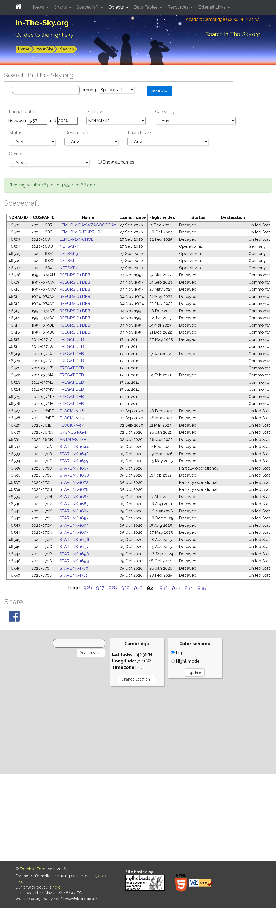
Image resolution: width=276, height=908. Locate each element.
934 (189, 587)
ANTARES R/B (73, 439)
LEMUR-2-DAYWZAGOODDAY (88, 225)
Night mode (185, 661)
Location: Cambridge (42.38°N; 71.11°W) (222, 19)
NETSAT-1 (69, 260)
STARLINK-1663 (74, 468)
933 (176, 587)
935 (202, 587)
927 (100, 587)
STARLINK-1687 (74, 511)
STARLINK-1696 (74, 539)
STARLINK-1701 (73, 575)
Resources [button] (178, 7)
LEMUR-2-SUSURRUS (80, 232)
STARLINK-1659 (74, 460)
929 (125, 587)
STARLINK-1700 (74, 568)
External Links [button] (212, 7)
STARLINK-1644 (74, 446)
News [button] (39, 7)
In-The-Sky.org (42, 22)
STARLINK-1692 (74, 518)
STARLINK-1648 (74, 453)
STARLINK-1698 (74, 554)
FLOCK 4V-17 (72, 425)
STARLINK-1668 (74, 475)
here (56, 887)
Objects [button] (116, 7)
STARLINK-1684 (74, 496)
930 (138, 587)
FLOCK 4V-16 (72, 411)
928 (113, 587)
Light (178, 652)
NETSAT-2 (69, 268)
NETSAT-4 (69, 246)
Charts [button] (61, 7)
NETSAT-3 (69, 253)
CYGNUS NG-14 (74, 432)
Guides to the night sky (44, 35)
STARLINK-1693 (74, 525)
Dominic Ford (33, 868)
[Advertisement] (138, 730)
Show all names (116, 162)
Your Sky (45, 49)
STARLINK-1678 (74, 489)
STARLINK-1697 (74, 546)
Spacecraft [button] (88, 7)
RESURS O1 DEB (75, 275)
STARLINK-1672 (74, 482)
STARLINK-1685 (74, 503)
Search (67, 49)
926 (88, 587)
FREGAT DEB (72, 339)
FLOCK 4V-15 (72, 418)
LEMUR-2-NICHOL (76, 239)
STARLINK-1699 (74, 561)
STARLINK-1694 (74, 532)
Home (24, 49)
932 (164, 587)
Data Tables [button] (146, 7)
